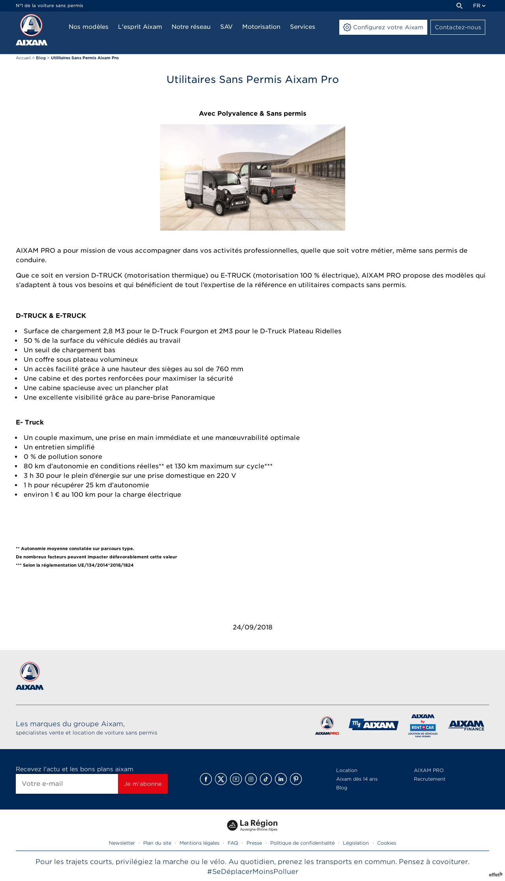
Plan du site (157, 843)
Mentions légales (199, 843)
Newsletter (122, 843)
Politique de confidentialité (302, 843)
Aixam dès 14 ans (357, 779)
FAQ (233, 843)
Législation (356, 843)
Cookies (386, 843)
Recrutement (429, 779)
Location (346, 770)
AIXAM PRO (429, 770)
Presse (254, 843)
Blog (341, 788)
